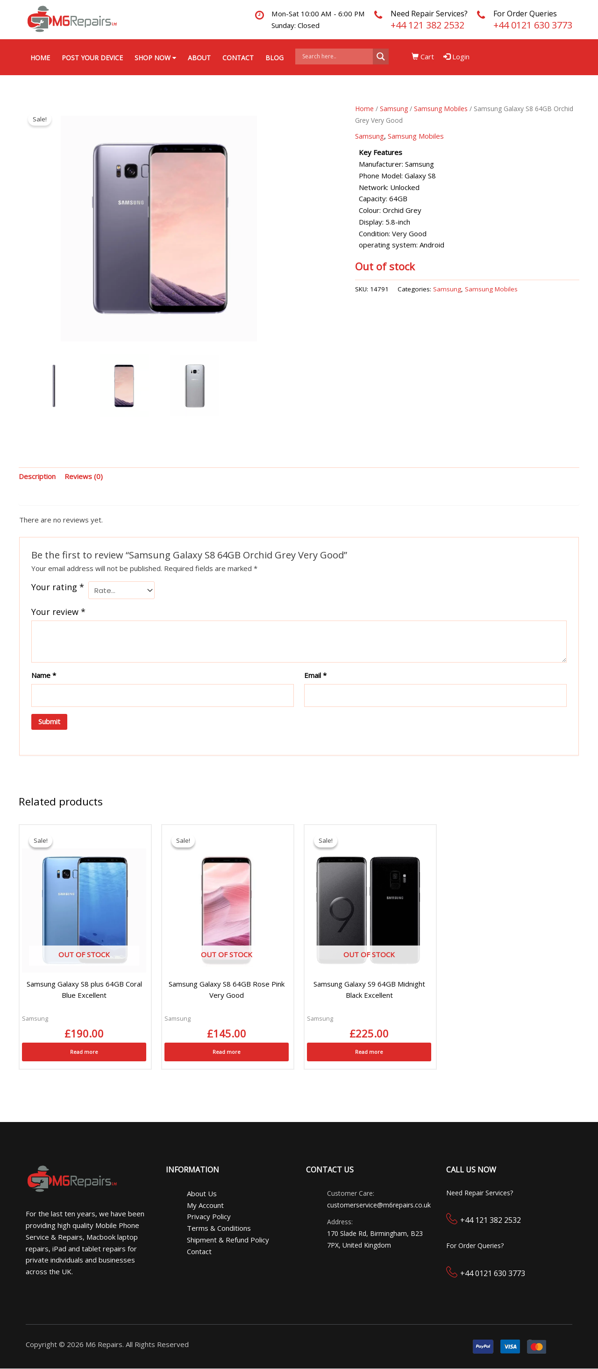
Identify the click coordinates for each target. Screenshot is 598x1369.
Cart (424, 56)
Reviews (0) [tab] (83, 476)
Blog (274, 57)
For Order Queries (525, 13)
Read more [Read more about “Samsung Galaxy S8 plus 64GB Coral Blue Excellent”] (84, 1052)
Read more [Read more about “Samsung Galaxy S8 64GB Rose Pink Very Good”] (227, 1052)
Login (457, 56)
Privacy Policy (209, 1216)
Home (40, 57)
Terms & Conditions (219, 1228)
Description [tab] (37, 476)
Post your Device (92, 57)
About (199, 57)
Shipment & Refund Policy (228, 1240)
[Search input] (336, 56)
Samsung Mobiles (441, 109)
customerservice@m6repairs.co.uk (379, 1204)
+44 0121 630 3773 (532, 25)
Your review (58, 612)
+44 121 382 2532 (427, 25)
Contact (238, 57)
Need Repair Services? (429, 13)
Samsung (394, 109)
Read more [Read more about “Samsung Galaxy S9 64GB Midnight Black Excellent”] (369, 1052)
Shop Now (155, 57)
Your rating (57, 587)
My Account (205, 1205)
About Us (202, 1194)
